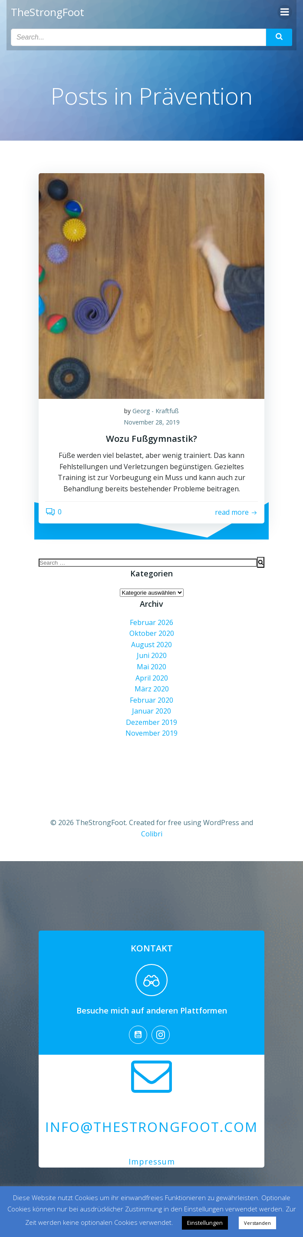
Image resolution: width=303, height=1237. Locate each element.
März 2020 (152, 689)
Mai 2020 (151, 666)
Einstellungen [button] (205, 1223)
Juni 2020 (152, 655)
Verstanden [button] (257, 1223)
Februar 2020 (151, 700)
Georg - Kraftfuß (155, 411)
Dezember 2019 (151, 722)
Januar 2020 (151, 711)
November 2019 (151, 733)
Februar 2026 (151, 622)
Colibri (151, 834)
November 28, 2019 (152, 422)
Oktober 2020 (151, 633)
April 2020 (151, 678)
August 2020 (151, 644)
